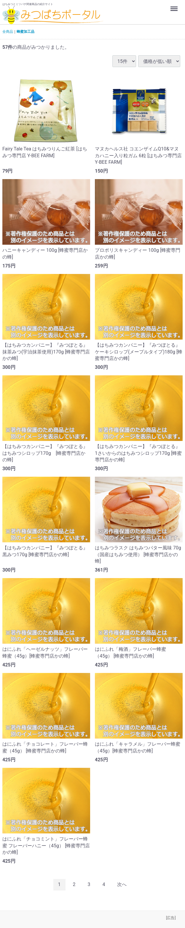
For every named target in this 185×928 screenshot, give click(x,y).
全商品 (7, 32)
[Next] (121, 884)
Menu (175, 6)
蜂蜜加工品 (25, 32)
